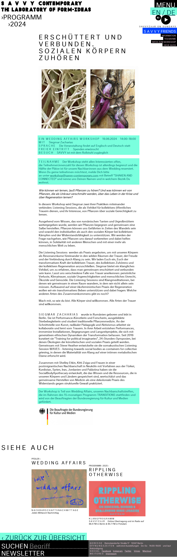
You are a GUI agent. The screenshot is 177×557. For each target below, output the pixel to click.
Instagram (118, 550)
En (156, 11)
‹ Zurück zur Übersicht (43, 536)
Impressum (111, 553)
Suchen (14, 545)
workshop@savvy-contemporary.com (74, 175)
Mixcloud (147, 550)
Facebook (106, 550)
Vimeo (137, 550)
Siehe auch (170, 44)
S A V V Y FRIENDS (160, 31)
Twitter (128, 550)
